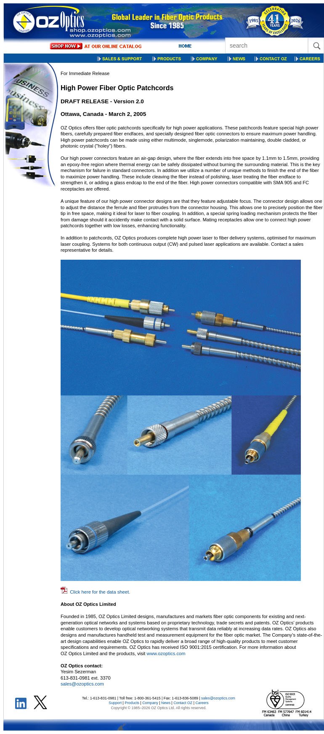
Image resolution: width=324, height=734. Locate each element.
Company (150, 703)
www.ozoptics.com (166, 653)
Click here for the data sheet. (100, 591)
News (165, 703)
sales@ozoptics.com (82, 683)
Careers (201, 703)
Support (115, 703)
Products (132, 703)
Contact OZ (182, 703)
